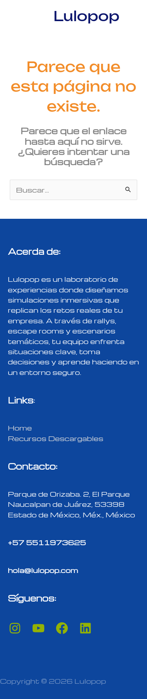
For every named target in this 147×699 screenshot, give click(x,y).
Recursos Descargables (55, 438)
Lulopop (86, 16)
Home (20, 427)
